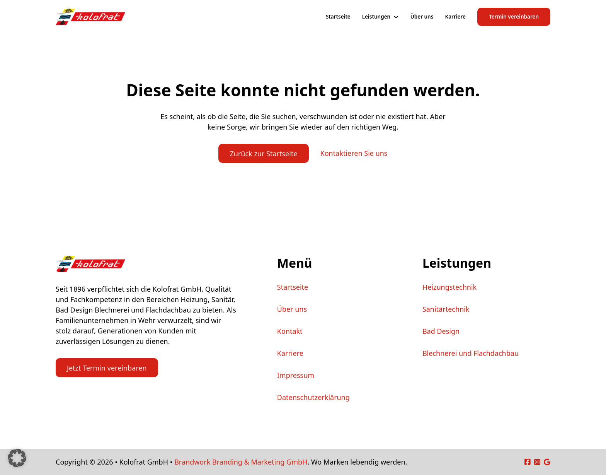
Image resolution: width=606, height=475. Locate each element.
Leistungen (376, 16)
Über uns (422, 16)
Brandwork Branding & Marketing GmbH (240, 461)
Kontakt (290, 331)
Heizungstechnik (449, 287)
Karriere (455, 16)
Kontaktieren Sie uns (354, 153)
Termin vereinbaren (514, 16)
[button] (17, 458)
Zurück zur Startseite (263, 153)
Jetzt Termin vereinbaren (107, 367)
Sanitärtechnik (446, 309)
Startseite (338, 16)
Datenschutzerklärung (313, 397)
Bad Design (441, 331)
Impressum (295, 375)
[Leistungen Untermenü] (396, 17)
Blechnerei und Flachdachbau (470, 353)
